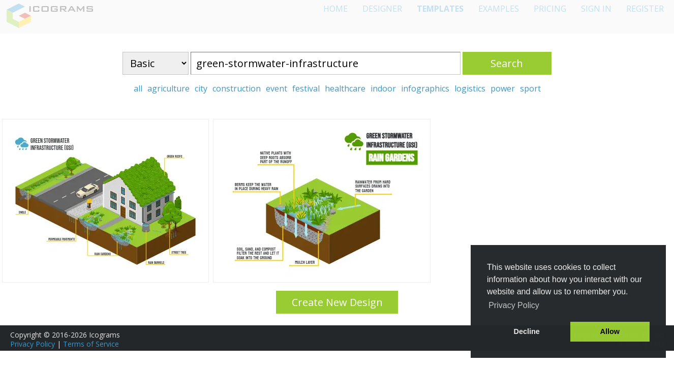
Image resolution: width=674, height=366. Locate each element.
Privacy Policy (32, 344)
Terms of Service (91, 344)
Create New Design (337, 302)
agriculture (168, 88)
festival (306, 88)
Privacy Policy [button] (513, 305)
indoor (383, 88)
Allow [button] (610, 331)
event (276, 88)
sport (530, 88)
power (503, 88)
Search (507, 63)
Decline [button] (527, 331)
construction (236, 88)
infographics (425, 88)
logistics (469, 88)
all (138, 88)
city (201, 88)
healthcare (345, 88)
